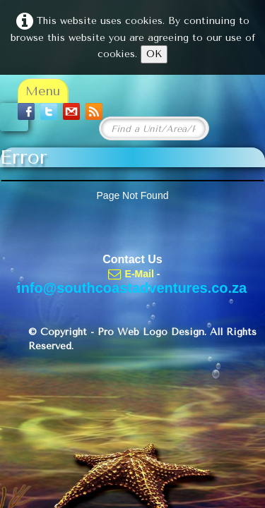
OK (154, 54)
